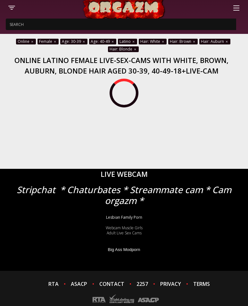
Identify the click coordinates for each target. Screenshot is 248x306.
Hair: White (152, 41)
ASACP (79, 283)
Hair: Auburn (215, 41)
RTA (53, 283)
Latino (128, 41)
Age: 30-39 (74, 41)
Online (26, 41)
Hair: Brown (183, 41)
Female (48, 41)
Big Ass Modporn (124, 249)
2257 (142, 283)
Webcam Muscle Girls (124, 228)
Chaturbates (93, 190)
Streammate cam (166, 190)
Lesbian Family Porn (124, 217)
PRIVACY (170, 283)
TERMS (201, 283)
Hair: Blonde (123, 49)
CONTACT (111, 283)
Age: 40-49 (103, 41)
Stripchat (36, 190)
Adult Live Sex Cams (124, 233)
